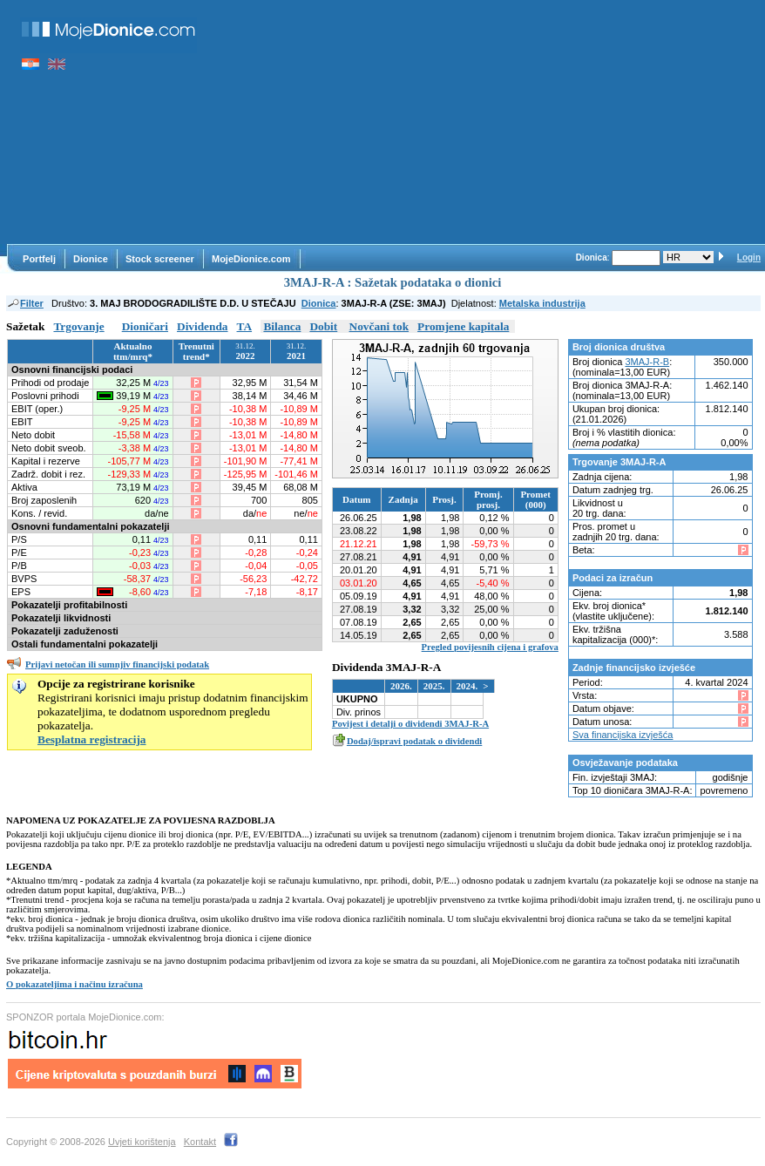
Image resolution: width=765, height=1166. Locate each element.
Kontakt (200, 1141)
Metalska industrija (542, 303)
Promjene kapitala (463, 326)
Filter (25, 303)
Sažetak (25, 326)
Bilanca (282, 326)
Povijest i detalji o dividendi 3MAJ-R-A (410, 724)
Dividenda (202, 326)
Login (749, 257)
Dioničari (145, 326)
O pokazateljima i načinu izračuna (74, 984)
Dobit (323, 326)
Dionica (318, 303)
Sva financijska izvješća (623, 734)
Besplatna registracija (91, 739)
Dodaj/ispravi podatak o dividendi (414, 741)
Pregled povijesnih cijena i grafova (490, 647)
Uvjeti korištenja (142, 1141)
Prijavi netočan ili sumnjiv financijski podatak (117, 664)
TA (245, 326)
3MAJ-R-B (647, 361)
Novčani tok (379, 326)
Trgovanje (78, 326)
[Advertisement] (487, 122)
